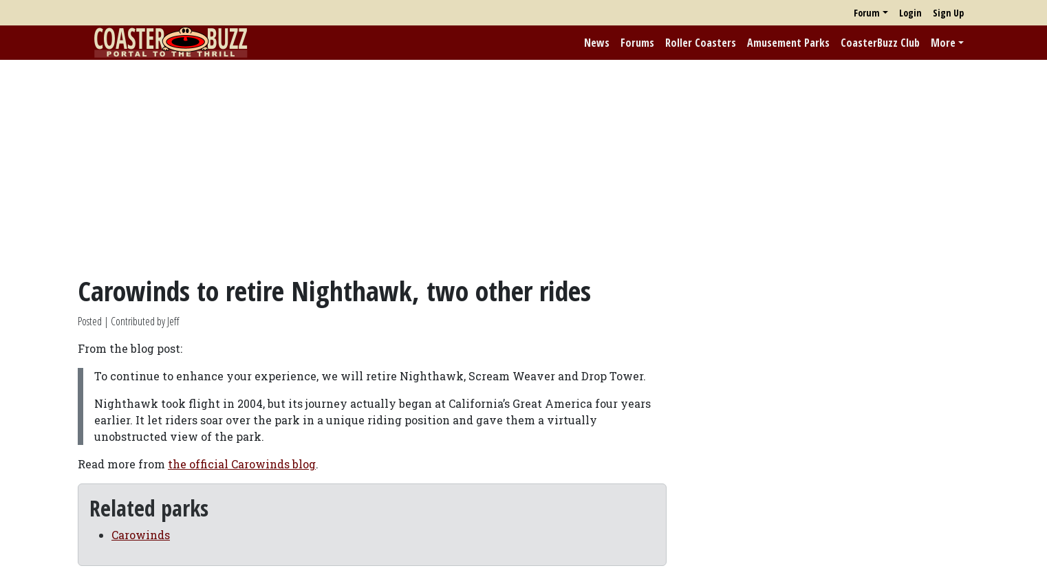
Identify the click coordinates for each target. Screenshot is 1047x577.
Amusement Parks (788, 42)
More (943, 42)
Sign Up (948, 12)
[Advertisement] (523, 167)
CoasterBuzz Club (880, 42)
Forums (637, 42)
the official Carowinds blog (242, 464)
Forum (867, 12)
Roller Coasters (700, 42)
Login (910, 12)
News (596, 42)
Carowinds (140, 534)
